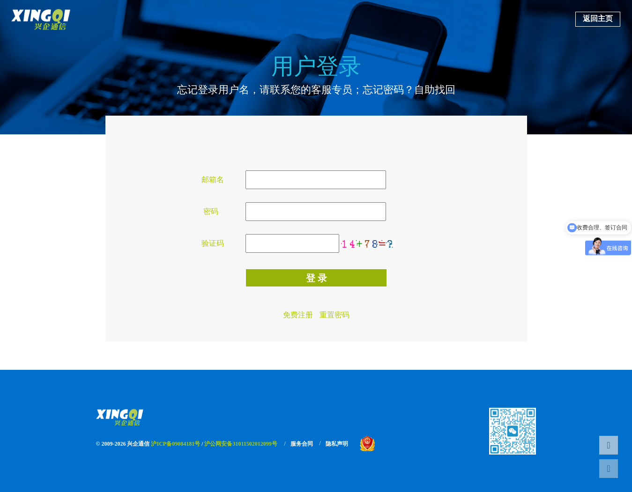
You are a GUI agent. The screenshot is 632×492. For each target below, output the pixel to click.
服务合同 (301, 444)
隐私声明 (337, 444)
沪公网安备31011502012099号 (240, 444)
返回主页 (598, 18)
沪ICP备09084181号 (175, 444)
